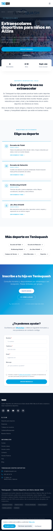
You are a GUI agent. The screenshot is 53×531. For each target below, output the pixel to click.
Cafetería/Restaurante (7, 430)
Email (8, 355)
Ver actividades (26, 49)
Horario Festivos (6, 455)
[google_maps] (23, 410)
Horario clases (5, 446)
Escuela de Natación (35, 244)
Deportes (11, 12)
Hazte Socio (26, 291)
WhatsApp (20, 329)
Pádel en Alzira (19, 504)
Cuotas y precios (6, 508)
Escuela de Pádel (16, 244)
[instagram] (3, 410)
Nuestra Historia (6, 433)
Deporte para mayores (8, 421)
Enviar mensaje (26, 382)
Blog (2, 462)
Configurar (38, 526)
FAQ (2, 459)
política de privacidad (24, 375)
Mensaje (8, 363)
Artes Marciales (30, 254)
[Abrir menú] (50, 3)
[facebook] (8, 410)
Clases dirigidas (42, 504)
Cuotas (3, 443)
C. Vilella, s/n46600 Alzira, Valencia (10, 478)
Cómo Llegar (26, 297)
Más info (32, 522)
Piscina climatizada (30, 504)
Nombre (9, 339)
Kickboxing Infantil (18, 249)
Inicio (3, 12)
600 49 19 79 (15, 304)
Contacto (27, 55)
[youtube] (13, 410)
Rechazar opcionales (25, 526)
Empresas (4, 424)
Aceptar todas (9, 526)
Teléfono (9, 347)
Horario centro (5, 449)
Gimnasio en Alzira (7, 504)
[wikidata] (18, 410)
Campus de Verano (12, 254)
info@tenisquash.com (10, 471)
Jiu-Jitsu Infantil (36, 249)
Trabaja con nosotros (7, 427)
